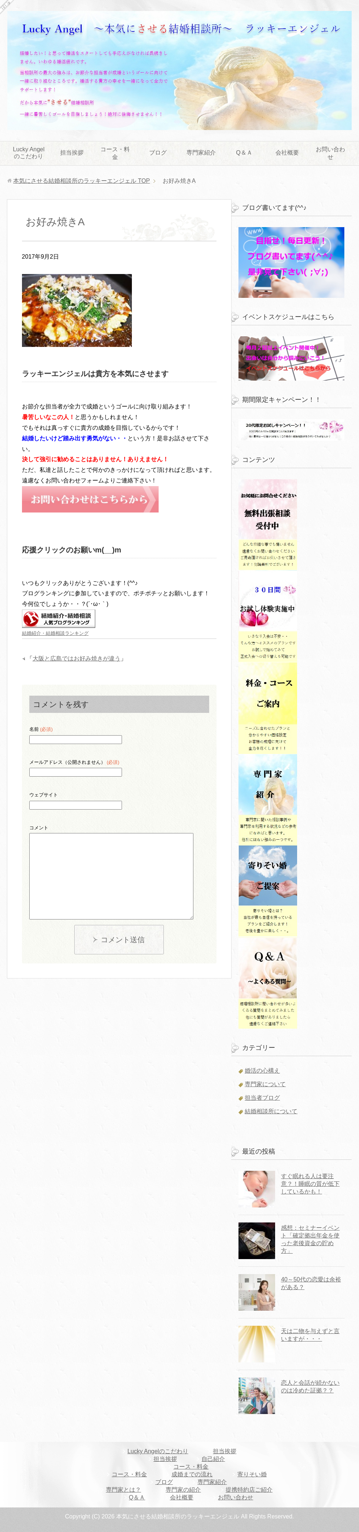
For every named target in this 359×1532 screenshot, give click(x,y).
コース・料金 (115, 153)
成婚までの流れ (191, 1474)
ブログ (158, 152)
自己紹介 (213, 1459)
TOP (81, 181)
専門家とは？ (123, 1490)
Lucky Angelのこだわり (28, 152)
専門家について (265, 1084)
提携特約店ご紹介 (249, 1490)
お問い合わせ (330, 153)
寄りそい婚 (252, 1474)
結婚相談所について (271, 1111)
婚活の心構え (262, 1070)
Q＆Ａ (244, 152)
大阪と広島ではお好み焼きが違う (77, 658)
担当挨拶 (72, 152)
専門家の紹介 (183, 1490)
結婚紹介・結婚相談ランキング (55, 633)
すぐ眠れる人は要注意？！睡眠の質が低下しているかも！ (310, 1184)
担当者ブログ (262, 1098)
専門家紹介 (201, 152)
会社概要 (287, 152)
